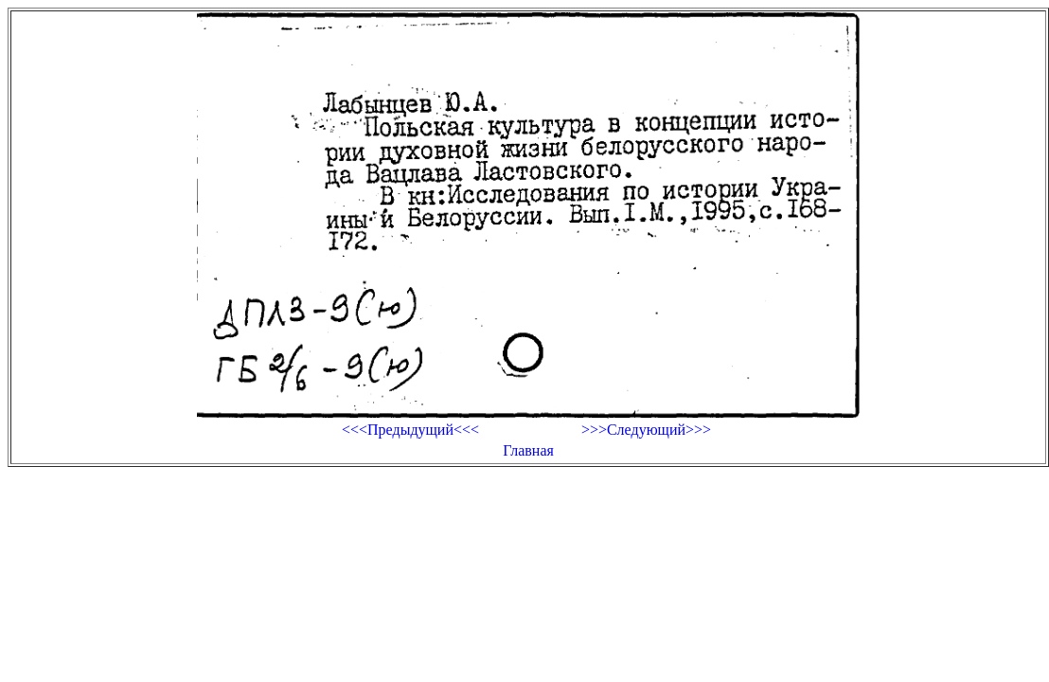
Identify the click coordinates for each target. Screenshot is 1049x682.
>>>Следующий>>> (646, 430)
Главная (528, 450)
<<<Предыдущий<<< (410, 430)
